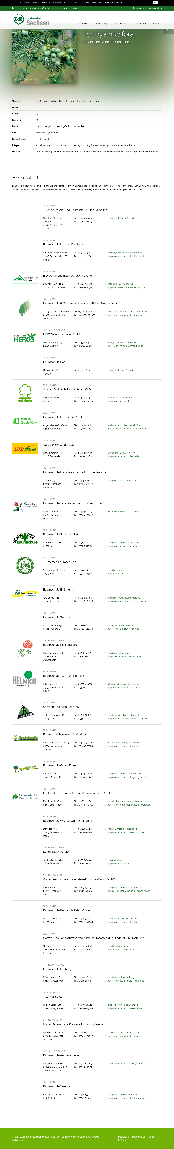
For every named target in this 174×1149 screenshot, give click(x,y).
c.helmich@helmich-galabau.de (123, 684)
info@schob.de (115, 860)
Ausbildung (101, 23)
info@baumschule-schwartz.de (123, 542)
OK (155, 3)
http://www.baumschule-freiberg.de (126, 981)
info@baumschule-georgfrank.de (124, 773)
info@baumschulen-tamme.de (123, 1094)
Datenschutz (138, 1137)
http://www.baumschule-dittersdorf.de (127, 428)
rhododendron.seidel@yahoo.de (123, 1005)
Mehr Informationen (113, 3)
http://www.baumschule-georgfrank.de (127, 777)
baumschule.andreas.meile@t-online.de (127, 1063)
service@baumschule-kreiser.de (123, 1032)
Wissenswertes (120, 23)
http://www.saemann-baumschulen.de (127, 718)
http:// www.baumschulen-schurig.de (126, 287)
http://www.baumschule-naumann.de (126, 315)
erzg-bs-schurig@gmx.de (120, 284)
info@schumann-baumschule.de (124, 598)
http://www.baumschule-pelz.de (124, 922)
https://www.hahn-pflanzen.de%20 (125, 656)
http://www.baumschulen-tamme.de (126, 1098)
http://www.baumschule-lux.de (123, 456)
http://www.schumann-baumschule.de (127, 601)
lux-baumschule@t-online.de (122, 453)
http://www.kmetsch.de (119, 573)
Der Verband (83, 23)
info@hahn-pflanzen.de (119, 653)
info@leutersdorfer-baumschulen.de (126, 801)
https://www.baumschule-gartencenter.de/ (129, 891)
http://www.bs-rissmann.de (121, 949)
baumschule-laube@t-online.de (123, 218)
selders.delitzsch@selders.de (122, 397)
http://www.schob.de (118, 863)
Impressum (123, 1137)
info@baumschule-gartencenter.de (125, 887)
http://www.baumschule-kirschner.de (126, 256)
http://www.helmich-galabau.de (124, 687)
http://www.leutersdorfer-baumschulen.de (129, 805)
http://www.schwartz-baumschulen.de (127, 546)
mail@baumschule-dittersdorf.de (124, 425)
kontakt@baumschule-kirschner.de (125, 252)
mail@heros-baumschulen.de (122, 342)
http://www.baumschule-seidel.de (125, 1008)
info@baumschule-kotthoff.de (122, 829)
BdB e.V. (122, 1140)
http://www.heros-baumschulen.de (125, 346)
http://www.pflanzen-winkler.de (123, 629)
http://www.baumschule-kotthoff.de (126, 832)
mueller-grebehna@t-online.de (123, 742)
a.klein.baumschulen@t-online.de (124, 511)
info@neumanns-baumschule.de (124, 480)
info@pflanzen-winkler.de (120, 625)
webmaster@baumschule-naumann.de (127, 311)
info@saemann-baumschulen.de (124, 715)
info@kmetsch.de (116, 570)
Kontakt (156, 23)
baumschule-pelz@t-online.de (123, 918)
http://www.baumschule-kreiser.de (125, 1036)
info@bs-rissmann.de (118, 946)
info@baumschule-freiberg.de (122, 977)
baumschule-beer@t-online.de (123, 370)
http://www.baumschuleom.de (123, 746)
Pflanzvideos (140, 23)
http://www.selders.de (119, 401)
